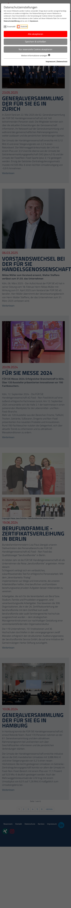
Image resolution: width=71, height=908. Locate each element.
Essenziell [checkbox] (11, 26)
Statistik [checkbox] (24, 26)
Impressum (34, 21)
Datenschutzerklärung (11, 21)
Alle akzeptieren (35, 34)
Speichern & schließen (35, 41)
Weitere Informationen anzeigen (35, 55)
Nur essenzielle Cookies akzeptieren (35, 49)
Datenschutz (62, 61)
